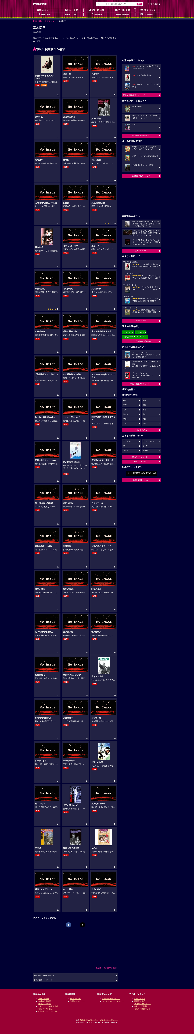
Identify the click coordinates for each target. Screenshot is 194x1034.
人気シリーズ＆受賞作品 (48, 1006)
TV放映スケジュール (142, 1004)
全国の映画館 (75, 999)
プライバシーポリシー (109, 1020)
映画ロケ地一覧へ (141, 461)
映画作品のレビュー (46, 1009)
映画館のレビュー (77, 1001)
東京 (125, 400)
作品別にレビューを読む (48, 1011)
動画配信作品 (122, 14)
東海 (144, 405)
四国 (144, 419)
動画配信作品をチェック (141, 176)
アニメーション (148, 441)
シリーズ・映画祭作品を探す (141, 341)
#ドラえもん (127, 332)
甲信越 (125, 414)
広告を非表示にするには (106, 968)
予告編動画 (96, 14)
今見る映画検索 (152, 4)
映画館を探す (45, 14)
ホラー (145, 451)
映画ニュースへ (141, 251)
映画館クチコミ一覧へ (140, 457)
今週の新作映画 (96, 10)
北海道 (125, 410)
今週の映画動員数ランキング (134, 95)
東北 (144, 410)
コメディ (126, 451)
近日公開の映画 (122, 10)
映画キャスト (50, 21)
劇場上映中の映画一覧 (140, 136)
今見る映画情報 (140, 1006)
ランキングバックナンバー (113, 1001)
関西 (125, 405)
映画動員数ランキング (111, 999)
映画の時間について (140, 480)
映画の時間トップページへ (44, 980)
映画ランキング (148, 10)
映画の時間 (37, 21)
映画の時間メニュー (45, 10)
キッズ (145, 446)
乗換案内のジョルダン (89, 1020)
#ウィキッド (139, 332)
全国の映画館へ (141, 430)
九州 (125, 423)
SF (124, 446)
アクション (127, 441)
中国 (125, 419)
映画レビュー (141, 321)
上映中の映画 (71, 10)
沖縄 (144, 423)
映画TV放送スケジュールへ (140, 384)
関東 (144, 400)
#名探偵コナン (128, 337)
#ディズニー (141, 337)
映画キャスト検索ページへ (44, 975)
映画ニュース (71, 14)
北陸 (144, 414)
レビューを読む (148, 14)
